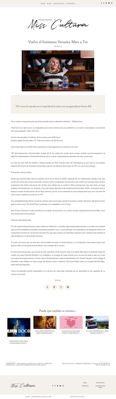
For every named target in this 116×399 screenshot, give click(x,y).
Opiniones (70, 3)
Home (43, 3)
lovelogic (81, 396)
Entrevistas (59, 3)
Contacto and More (100, 386)
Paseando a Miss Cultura (43, 396)
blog (49, 3)
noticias (58, 280)
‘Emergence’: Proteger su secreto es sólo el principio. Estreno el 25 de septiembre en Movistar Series (29, 364)
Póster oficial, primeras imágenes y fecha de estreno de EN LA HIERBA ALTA (86, 364)
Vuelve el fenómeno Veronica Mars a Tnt (58, 42)
